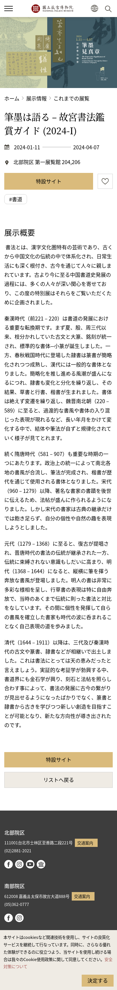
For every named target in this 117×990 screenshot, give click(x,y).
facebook (8, 864)
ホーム (11, 98)
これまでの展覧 (71, 98)
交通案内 (85, 843)
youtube (30, 864)
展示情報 (36, 98)
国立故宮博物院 (52, 8)
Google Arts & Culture (41, 864)
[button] (94, 8)
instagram (19, 864)
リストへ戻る (58, 779)
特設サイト (48, 181)
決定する (97, 980)
